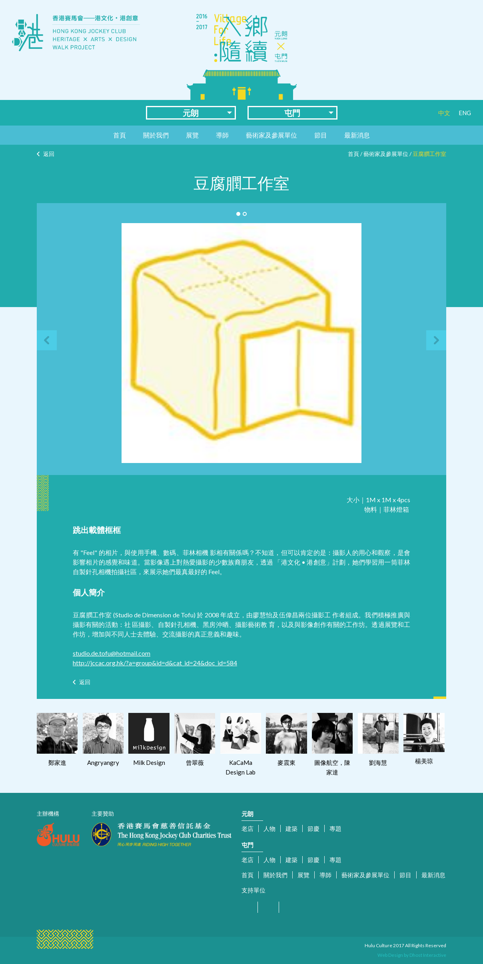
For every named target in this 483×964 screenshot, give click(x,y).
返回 (48, 153)
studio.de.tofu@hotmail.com (111, 653)
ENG (465, 112)
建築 (291, 828)
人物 (269, 828)
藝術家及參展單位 (271, 135)
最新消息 (357, 135)
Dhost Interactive (427, 955)
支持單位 (253, 890)
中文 (444, 112)
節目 (320, 135)
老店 (247, 828)
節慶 (313, 828)
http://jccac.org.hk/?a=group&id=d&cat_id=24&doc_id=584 (155, 663)
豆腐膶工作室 (429, 153)
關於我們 (156, 135)
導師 (222, 135)
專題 (335, 828)
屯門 (292, 113)
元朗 (191, 113)
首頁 (119, 135)
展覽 (192, 135)
